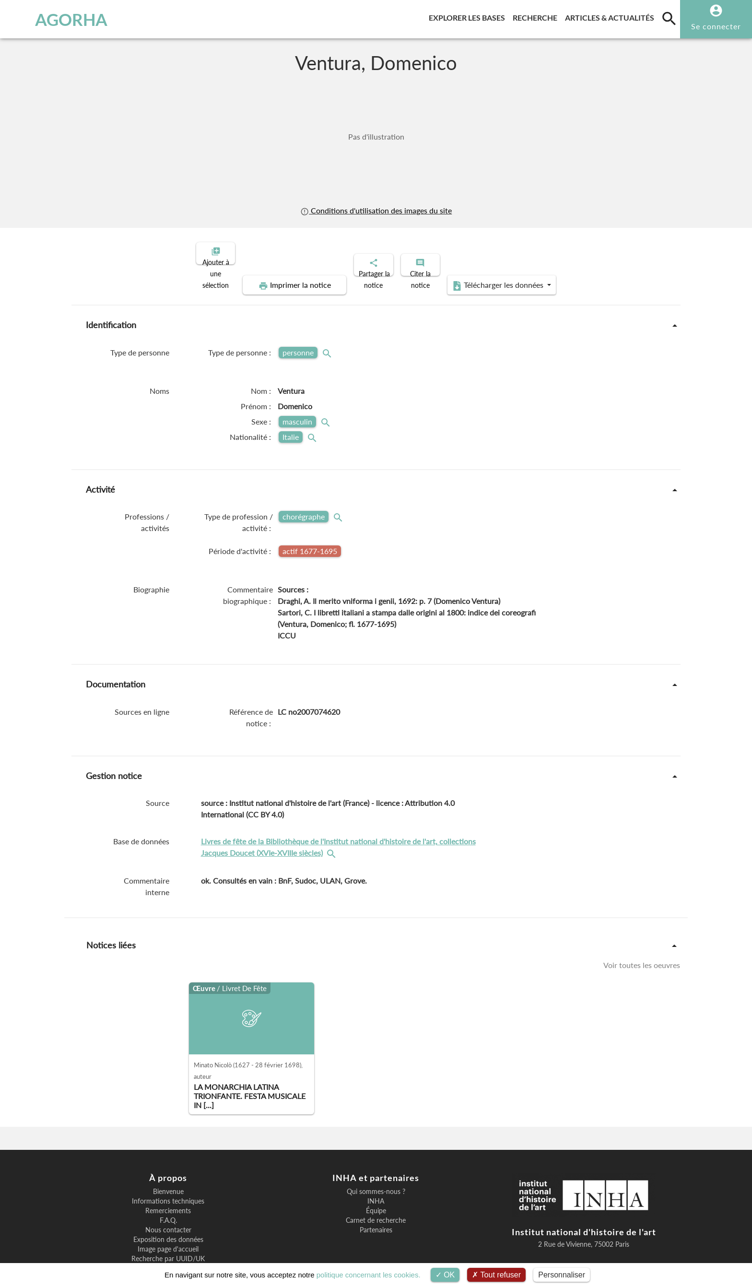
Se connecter (716, 26)
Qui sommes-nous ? (376, 1158)
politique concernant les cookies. (369, 1275)
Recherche (537, 16)
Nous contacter (168, 1196)
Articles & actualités (611, 16)
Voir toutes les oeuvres (641, 931)
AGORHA (59, 19)
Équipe (376, 1177)
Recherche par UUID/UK (168, 1225)
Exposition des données (168, 1206)
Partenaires (376, 1196)
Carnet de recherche (376, 1187)
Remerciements (168, 1177)
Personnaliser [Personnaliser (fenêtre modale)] (561, 1275)
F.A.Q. (168, 1187)
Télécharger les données (595, 252)
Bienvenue (168, 1158)
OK (445, 1275)
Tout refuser (496, 1275)
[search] (669, 18)
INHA (375, 1168)
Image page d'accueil (168, 1216)
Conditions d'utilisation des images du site (376, 210)
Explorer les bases (469, 16)
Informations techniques (168, 1168)
